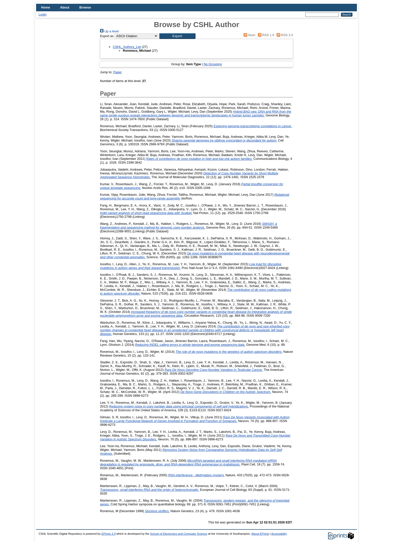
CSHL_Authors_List (127, 47)
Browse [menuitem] (85, 7)
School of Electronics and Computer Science (178, 533)
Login (42, 14)
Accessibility (279, 533)
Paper (117, 72)
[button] (177, 36)
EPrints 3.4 (108, 533)
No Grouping (213, 64)
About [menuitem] (64, 7)
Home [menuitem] (45, 7)
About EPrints (260, 533)
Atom (248, 35)
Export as (107, 36)
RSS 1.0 (265, 35)
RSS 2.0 (284, 35)
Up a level (109, 31)
